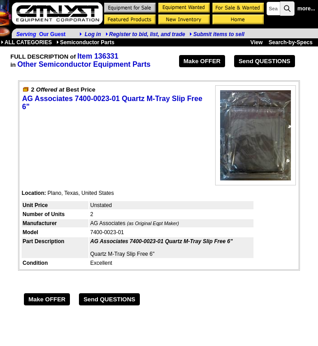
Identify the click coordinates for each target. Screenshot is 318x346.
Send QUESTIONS (264, 61)
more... (306, 8)
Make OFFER (202, 61)
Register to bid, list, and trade (147, 34)
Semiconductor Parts (85, 42)
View (256, 42)
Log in (93, 34)
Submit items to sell (216, 34)
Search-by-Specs (291, 42)
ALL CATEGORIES (26, 42)
